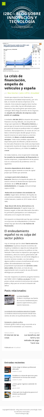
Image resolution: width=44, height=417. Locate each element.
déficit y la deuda (24, 279)
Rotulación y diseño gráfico (13, 322)
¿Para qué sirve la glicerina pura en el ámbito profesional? (25, 393)
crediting (15, 115)
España (21, 186)
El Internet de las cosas (12, 335)
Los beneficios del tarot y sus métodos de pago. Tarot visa (32, 338)
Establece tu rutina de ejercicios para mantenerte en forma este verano (24, 376)
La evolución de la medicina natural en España (19, 311)
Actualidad (35, 93)
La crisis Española (23, 296)
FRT (28, 413)
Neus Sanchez (13, 93)
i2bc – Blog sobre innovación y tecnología (22, 17)
